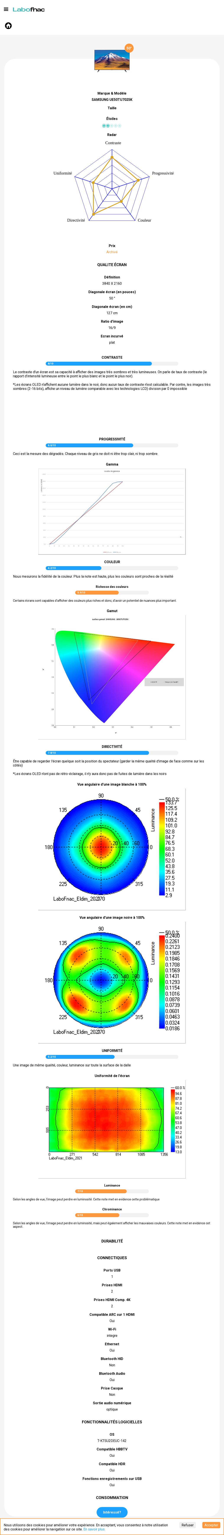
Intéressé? (112, 1512)
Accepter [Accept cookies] (211, 1525)
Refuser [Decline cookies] (188, 1525)
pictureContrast (112, 415)
